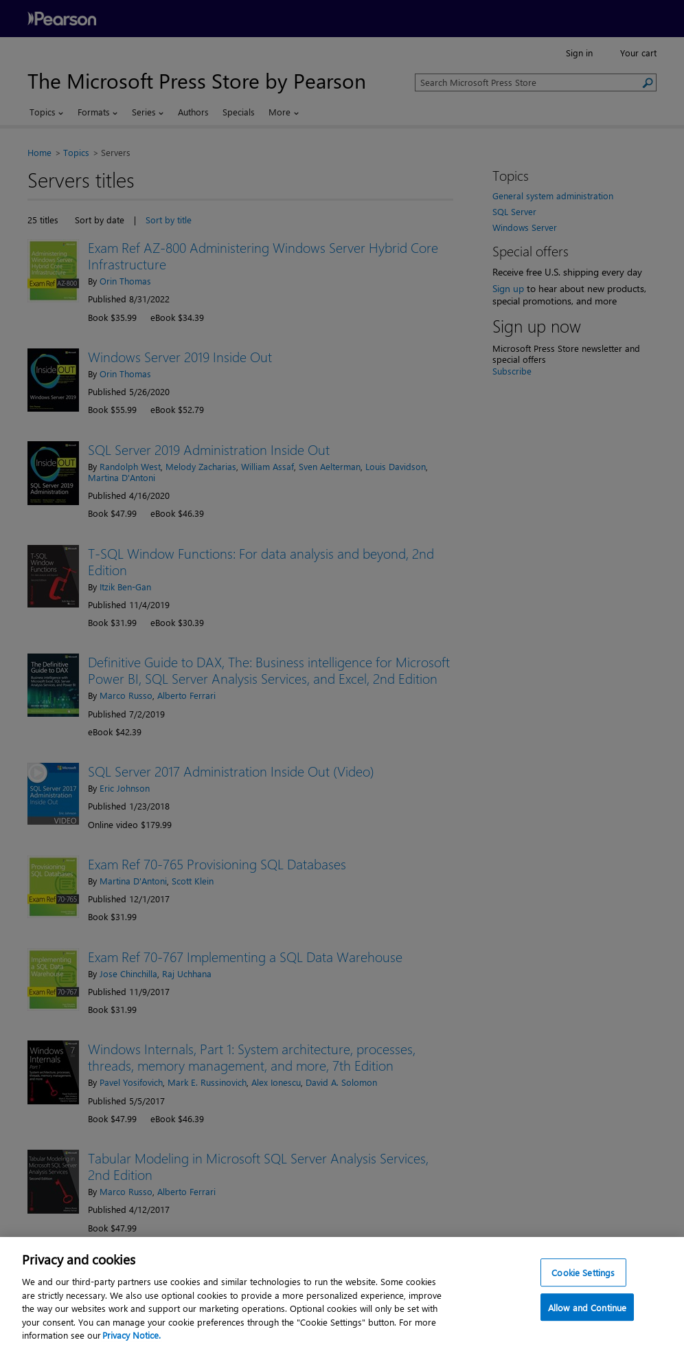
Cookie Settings (583, 1299)
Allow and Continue (587, 1334)
